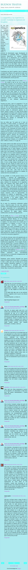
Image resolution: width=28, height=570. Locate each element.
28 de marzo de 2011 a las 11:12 (12, 308)
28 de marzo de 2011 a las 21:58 (15, 366)
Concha (6, 330)
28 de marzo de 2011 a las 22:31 (17, 387)
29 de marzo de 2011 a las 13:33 (12, 402)
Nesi (5, 464)
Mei (5, 281)
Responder (7, 302)
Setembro (6, 387)
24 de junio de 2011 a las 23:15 (14, 464)
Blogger (19, 568)
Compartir (3, 273)
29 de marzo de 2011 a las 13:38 (12, 445)
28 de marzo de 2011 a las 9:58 (14, 281)
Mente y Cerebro (15, 215)
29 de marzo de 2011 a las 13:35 (12, 427)
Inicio (14, 563)
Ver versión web (14, 565)
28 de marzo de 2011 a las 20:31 (16, 330)
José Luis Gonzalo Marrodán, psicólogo (14, 306)
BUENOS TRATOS (11, 4)
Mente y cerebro (20, 249)
